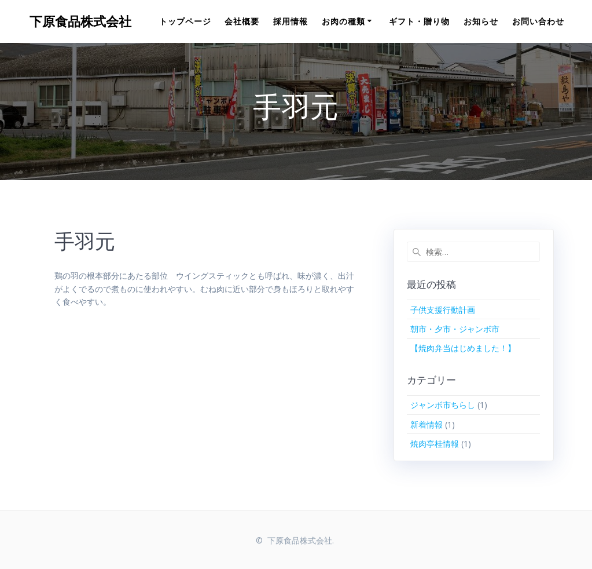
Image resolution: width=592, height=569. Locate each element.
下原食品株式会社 (80, 21)
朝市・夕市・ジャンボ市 (454, 328)
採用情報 (290, 21)
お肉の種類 (343, 21)
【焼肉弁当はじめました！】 (463, 347)
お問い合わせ (538, 21)
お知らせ (481, 21)
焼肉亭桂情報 (434, 443)
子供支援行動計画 (442, 309)
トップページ (185, 21)
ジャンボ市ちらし (442, 404)
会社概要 (242, 21)
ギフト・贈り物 (419, 21)
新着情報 (426, 424)
